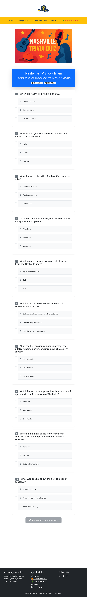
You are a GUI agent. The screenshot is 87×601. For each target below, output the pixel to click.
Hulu (23, 144)
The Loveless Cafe (28, 196)
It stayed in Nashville (29, 467)
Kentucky (25, 449)
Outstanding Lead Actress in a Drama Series (39, 315)
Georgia (24, 458)
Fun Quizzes (23, 20)
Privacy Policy (37, 590)
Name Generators (39, 20)
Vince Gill (25, 404)
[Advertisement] (43, 549)
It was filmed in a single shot (33, 501)
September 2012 (28, 101)
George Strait (27, 361)
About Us (35, 579)
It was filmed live (28, 492)
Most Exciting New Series (31, 324)
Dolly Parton (26, 370)
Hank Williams (27, 379)
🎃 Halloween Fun (39, 582)
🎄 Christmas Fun (70, 20)
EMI (23, 281)
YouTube (25, 162)
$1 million (25, 230)
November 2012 (28, 119)
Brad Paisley (26, 421)
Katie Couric (26, 413)
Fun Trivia (55, 20)
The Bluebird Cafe (28, 187)
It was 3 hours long (29, 510)
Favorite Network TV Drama (32, 333)
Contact (34, 588)
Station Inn (26, 204)
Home (11, 20)
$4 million (25, 247)
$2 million (25, 239)
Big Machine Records (30, 273)
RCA (23, 290)
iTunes (24, 153)
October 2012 (27, 110)
